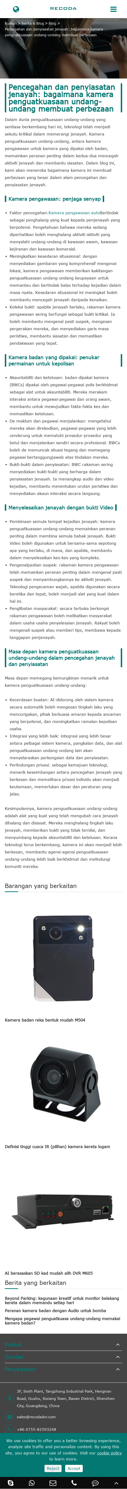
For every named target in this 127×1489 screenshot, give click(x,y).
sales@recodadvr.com (30, 1417)
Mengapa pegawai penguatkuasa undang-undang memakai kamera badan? (62, 1321)
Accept (74, 1468)
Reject (53, 1468)
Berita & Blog (32, 23)
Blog (52, 23)
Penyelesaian (20, 1369)
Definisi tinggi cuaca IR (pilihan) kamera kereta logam (57, 1147)
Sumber (14, 1357)
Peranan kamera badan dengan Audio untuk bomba (55, 1311)
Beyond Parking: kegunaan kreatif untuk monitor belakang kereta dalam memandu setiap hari (62, 1300)
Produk (13, 1344)
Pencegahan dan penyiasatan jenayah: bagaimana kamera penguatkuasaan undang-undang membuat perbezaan (54, 32)
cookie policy (109, 1453)
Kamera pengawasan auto (74, 213)
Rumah (11, 23)
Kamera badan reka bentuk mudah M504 (45, 1020)
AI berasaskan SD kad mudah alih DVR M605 (49, 1273)
